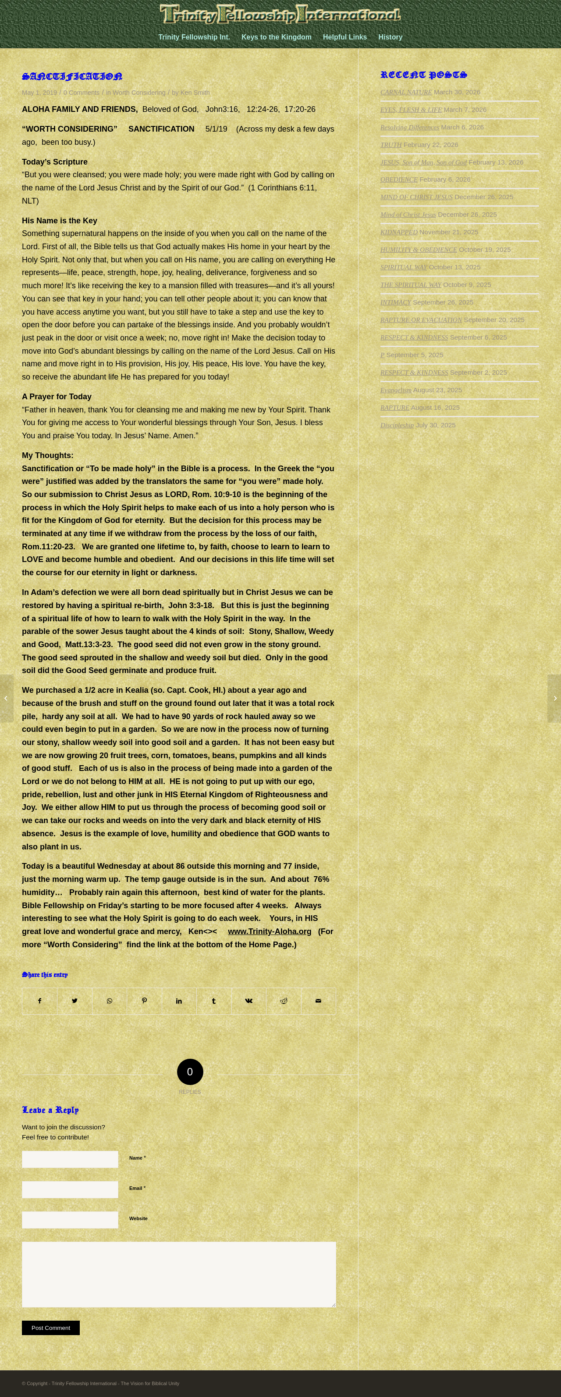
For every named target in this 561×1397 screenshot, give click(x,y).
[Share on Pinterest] (144, 1001)
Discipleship (397, 425)
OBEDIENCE (399, 179)
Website (138, 1218)
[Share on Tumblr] (214, 1001)
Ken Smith (195, 92)
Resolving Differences (409, 127)
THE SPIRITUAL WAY (410, 284)
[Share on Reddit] (283, 1001)
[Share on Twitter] (74, 1001)
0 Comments (82, 92)
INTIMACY (395, 302)
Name (137, 1157)
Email (137, 1188)
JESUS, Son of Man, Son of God (423, 162)
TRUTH (390, 144)
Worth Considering (139, 92)
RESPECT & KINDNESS (414, 337)
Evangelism (396, 390)
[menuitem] (194, 37)
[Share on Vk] (249, 1001)
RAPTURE (394, 407)
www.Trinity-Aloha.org (269, 931)
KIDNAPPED (399, 232)
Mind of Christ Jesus (408, 214)
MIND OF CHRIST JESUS (416, 197)
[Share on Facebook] (39, 1001)
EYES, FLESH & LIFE (411, 109)
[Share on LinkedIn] (179, 1001)
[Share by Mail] (319, 1001)
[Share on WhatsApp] (109, 1001)
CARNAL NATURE (406, 92)
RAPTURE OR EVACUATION (421, 319)
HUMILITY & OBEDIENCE (418, 249)
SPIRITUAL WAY (403, 267)
